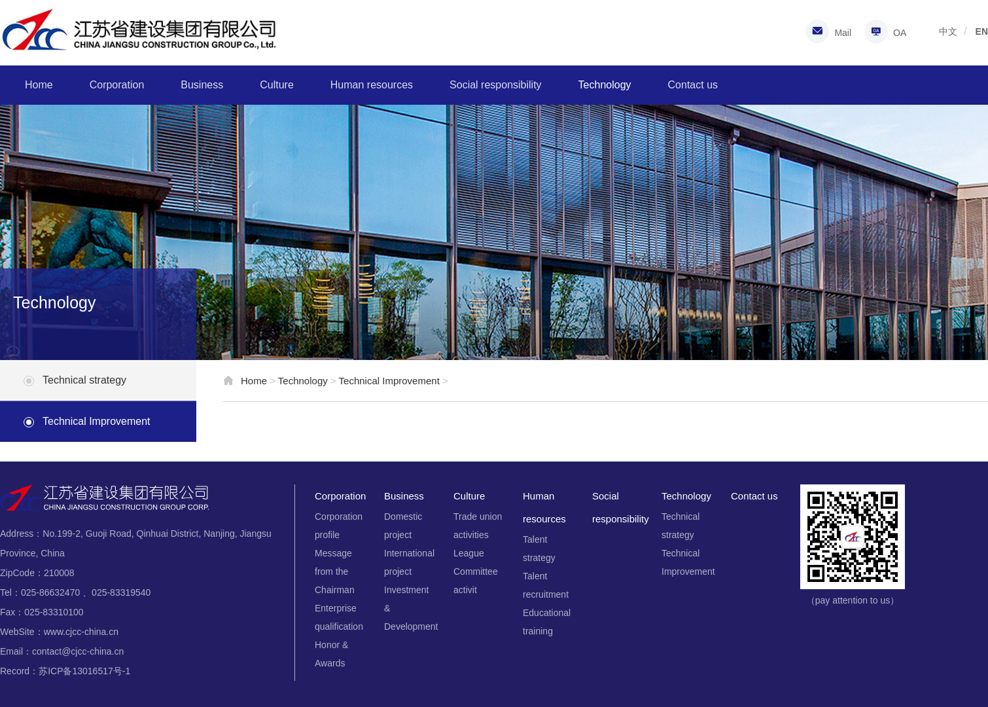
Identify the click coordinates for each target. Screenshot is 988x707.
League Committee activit (475, 571)
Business (202, 84)
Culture (277, 84)
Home (39, 84)
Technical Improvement (96, 421)
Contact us (693, 84)
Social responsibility (496, 84)
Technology (604, 84)
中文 (948, 31)
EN (982, 31)
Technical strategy (84, 380)
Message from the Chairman (335, 571)
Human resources (371, 84)
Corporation (117, 84)
